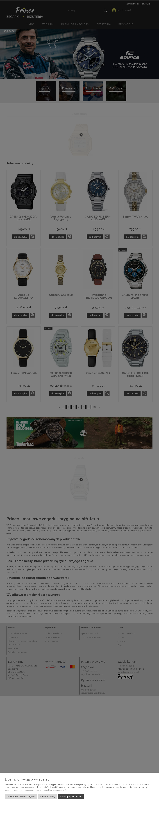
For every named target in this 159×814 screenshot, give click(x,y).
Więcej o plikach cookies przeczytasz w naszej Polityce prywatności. (36, 790)
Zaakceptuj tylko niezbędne (21, 796)
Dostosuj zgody (47, 796)
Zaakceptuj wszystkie (71, 796)
